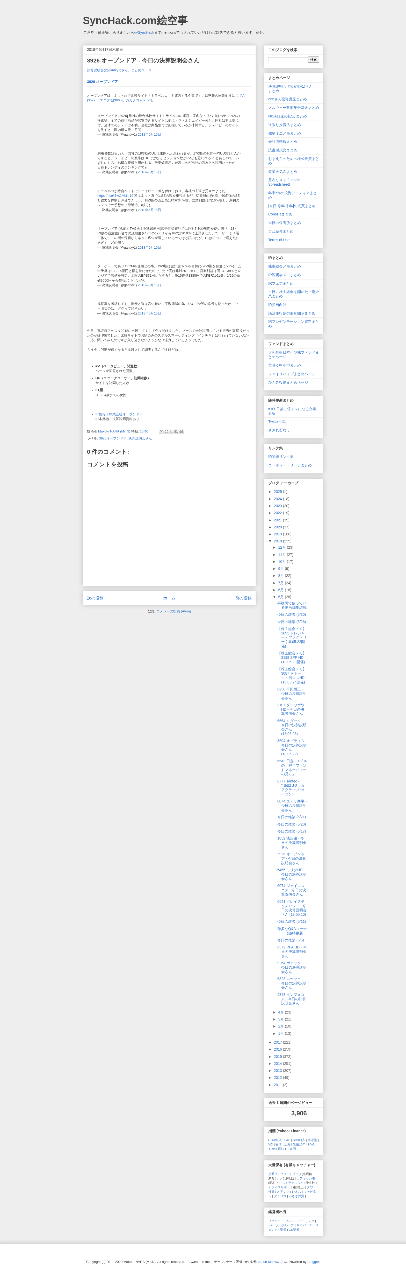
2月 (281, 1026)
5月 (281, 597)
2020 (278, 527)
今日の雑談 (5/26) (291, 622)
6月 (281, 590)
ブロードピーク (291, 1174)
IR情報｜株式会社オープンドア (119, 414)
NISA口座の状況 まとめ (287, 116)
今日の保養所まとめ (284, 223)
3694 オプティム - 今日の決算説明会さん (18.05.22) (292, 747)
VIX (270, 1144)
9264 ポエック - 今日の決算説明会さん (292, 967)
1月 (281, 1033)
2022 (278, 513)
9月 (281, 569)
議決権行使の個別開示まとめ (291, 313)
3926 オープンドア (102, 82)
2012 (278, 1077)
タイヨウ (280, 1196)
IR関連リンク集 (281, 457)
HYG (311, 1144)
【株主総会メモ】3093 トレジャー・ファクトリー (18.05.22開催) (292, 637)
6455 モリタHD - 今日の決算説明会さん (292, 874)
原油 (281, 1148)
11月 (282, 555)
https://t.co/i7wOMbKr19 (115, 196)
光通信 (273, 1174)
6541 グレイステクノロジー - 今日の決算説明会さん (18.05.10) (292, 908)
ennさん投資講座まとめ (287, 99)
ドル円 (291, 1148)
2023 (278, 506)
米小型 (312, 1140)
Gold (272, 1148)
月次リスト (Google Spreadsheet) (284, 182)
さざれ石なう (279, 430)
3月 (281, 1019)
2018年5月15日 (149, 134)
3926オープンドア (113, 438)
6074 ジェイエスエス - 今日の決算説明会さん (291, 890)
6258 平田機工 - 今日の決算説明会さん (292, 693)
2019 (278, 534)
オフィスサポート (280, 1187)
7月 (281, 583)
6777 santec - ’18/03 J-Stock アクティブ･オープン (291, 787)
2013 (278, 1070)
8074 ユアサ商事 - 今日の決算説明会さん (292, 805)
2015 (278, 1056)
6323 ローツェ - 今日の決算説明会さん (292, 983)
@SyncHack (144, 32)
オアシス (283, 1191)
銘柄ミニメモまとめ (284, 133)
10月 (282, 562)
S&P (287, 1140)
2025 (278, 492)
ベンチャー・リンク (300, 1220)
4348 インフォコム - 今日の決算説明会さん (291, 999)
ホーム (169, 598)
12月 (282, 547)
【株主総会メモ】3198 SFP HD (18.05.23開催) (291, 657)
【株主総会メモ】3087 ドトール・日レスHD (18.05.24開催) (291, 675)
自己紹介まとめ (281, 231)
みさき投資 (296, 1196)
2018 (278, 541)
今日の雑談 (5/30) (291, 614)
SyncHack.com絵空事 (135, 20)
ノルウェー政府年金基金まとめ (293, 108)
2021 (278, 520)
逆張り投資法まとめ (284, 125)
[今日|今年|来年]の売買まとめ (292, 206)
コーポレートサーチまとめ (290, 465)
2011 (278, 1085)
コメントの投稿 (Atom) (173, 611)
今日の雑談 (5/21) (291, 817)
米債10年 (299, 1144)
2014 (278, 1063)
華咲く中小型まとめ (284, 365)
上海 (287, 1144)
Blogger (313, 1262)
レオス (296, 1191)
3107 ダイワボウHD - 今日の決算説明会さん (290, 709)
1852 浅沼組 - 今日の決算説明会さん (292, 842)
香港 (279, 1144)
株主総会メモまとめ (284, 266)
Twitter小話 (277, 422)
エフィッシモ (305, 1178)
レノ (280, 1178)
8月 (281, 576)
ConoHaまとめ (280, 214)
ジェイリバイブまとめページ (291, 374)
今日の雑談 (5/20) (291, 824)
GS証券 (294, 1229)
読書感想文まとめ (282, 150)
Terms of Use (278, 240)
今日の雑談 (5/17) (291, 831)
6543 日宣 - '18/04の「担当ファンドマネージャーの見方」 (292, 767)
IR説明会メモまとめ (284, 275)
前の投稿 (243, 598)
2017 (278, 1042)
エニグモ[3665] (111, 100)
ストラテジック (293, 1182)
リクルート (276, 1220)
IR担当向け (277, 305)
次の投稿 (95, 598)
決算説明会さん (140, 438)
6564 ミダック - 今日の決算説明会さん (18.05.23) (292, 727)
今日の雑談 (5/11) (291, 921)
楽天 (283, 1229)
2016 (278, 1049)
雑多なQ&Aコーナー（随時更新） (292, 931)
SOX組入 (299, 1140)
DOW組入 (275, 1140)
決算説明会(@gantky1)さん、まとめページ (119, 70)
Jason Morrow (268, 1262)
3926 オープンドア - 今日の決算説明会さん (291, 858)
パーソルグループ (281, 1225)
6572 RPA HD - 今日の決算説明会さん (292, 951)
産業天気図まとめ (282, 172)
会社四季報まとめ (282, 141)
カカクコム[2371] (139, 100)
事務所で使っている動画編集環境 (292, 605)
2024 (278, 499)
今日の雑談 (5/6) (290, 940)
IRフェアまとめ (281, 283)
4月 (281, 1012)
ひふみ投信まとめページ (288, 382)
